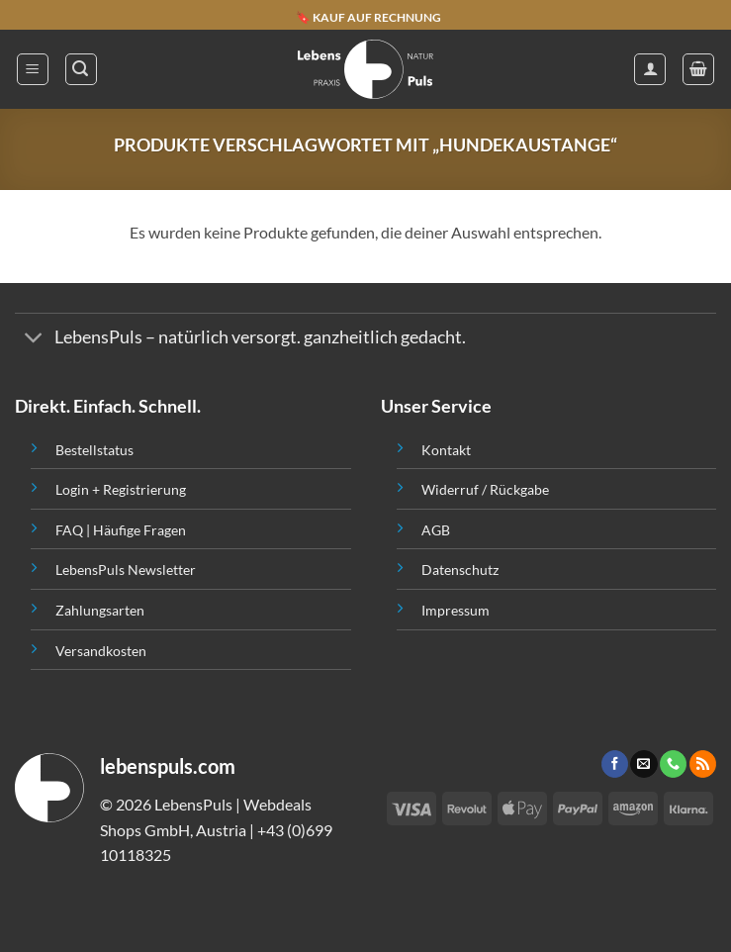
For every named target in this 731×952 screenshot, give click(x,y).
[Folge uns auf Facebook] (614, 764)
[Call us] (673, 764)
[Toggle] (34, 340)
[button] (32, 69)
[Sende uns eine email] (643, 764)
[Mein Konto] (650, 69)
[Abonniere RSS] (702, 764)
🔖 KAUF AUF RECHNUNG (368, 16)
